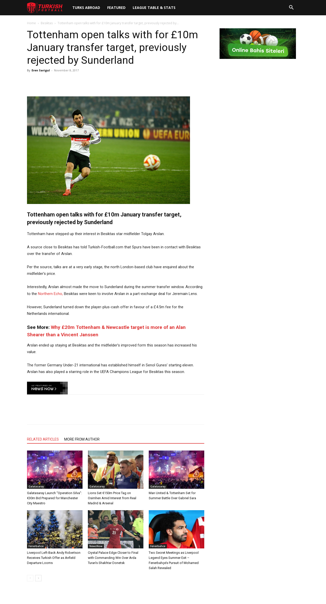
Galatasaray (36, 486)
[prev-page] (30, 578)
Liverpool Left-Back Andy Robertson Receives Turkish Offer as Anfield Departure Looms (53, 558)
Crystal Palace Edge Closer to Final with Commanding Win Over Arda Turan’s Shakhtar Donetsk (113, 558)
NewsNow (95, 546)
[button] (291, 7)
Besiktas (47, 23)
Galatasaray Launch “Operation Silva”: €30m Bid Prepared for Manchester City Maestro (54, 498)
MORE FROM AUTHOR (82, 439)
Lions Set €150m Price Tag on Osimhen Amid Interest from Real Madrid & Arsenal (112, 498)
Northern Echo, (51, 293)
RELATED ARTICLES (43, 439)
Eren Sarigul (41, 70)
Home (31, 23)
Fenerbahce (36, 546)
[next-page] (38, 578)
